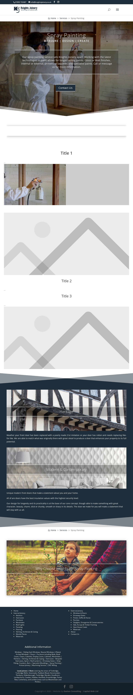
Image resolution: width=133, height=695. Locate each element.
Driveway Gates (79, 615)
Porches (76, 620)
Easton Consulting (72, 691)
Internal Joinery (19, 613)
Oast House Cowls (80, 627)
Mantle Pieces (21, 634)
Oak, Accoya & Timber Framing (85, 625)
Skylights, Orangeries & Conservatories (88, 622)
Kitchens (19, 615)
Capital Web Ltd (90, 691)
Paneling (19, 627)
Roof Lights (20, 625)
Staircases (20, 618)
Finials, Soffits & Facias (82, 618)
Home (16, 611)
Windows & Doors (80, 613)
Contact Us (65, 88)
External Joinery (77, 611)
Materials (19, 636)
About (73, 632)
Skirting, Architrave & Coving (27, 632)
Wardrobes (20, 622)
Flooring (19, 629)
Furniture (19, 620)
